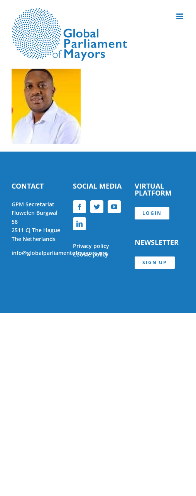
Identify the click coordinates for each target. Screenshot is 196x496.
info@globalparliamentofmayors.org (60, 252)
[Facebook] (79, 206)
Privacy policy (91, 246)
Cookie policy (90, 254)
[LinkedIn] (79, 223)
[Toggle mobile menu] (180, 16)
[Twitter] (96, 206)
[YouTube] (114, 206)
